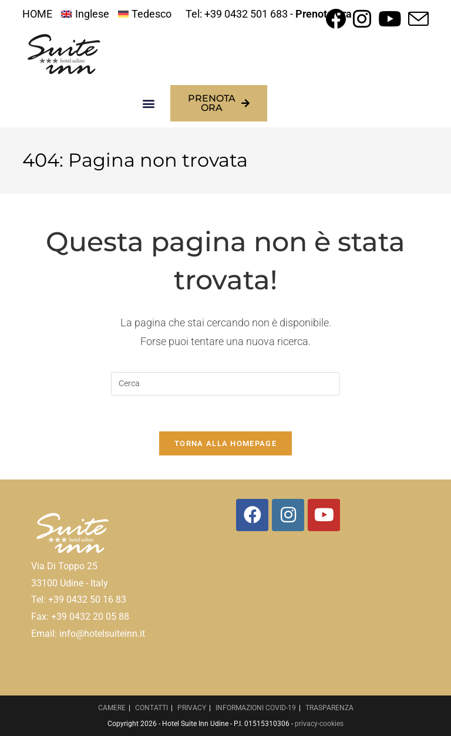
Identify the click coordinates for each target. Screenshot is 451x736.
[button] (149, 103)
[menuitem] (85, 14)
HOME (37, 14)
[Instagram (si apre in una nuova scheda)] (362, 18)
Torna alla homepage (225, 443)
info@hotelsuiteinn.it (102, 633)
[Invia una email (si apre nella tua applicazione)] (417, 18)
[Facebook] (252, 515)
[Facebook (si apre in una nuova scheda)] (335, 18)
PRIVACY (191, 708)
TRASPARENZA (329, 708)
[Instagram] (288, 515)
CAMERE (112, 708)
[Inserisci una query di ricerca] (225, 384)
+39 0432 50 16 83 (87, 599)
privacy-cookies (319, 724)
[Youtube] (324, 515)
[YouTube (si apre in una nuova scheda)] (390, 18)
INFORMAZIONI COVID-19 (256, 708)
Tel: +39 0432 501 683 (237, 14)
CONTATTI (151, 708)
